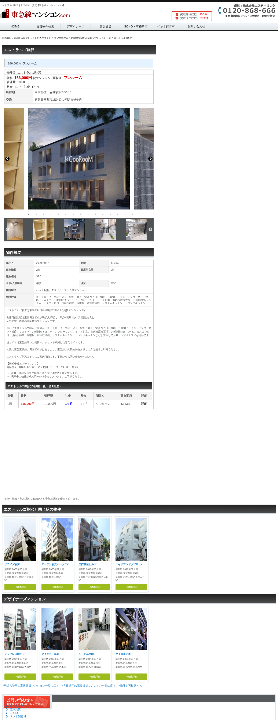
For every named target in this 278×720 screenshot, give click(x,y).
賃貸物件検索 (45, 26)
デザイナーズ (75, 26)
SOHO (14, 713)
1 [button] (29, 214)
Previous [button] (7, 159)
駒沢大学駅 (62, 99)
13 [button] (118, 214)
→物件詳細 (20, 587)
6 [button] (66, 214)
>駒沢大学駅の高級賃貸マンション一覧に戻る (30, 685)
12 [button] (110, 214)
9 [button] (88, 214)
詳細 (144, 403)
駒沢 (58, 92)
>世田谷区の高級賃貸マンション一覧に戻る (89, 685)
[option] (79, 159)
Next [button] (150, 159)
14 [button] (125, 214)
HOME (15, 26)
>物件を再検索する (130, 685)
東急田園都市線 (45, 99)
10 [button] (95, 214)
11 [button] (103, 214)
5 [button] (58, 214)
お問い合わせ (196, 26)
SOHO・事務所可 (136, 26)
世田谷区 (49, 92)
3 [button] (43, 214)
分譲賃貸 (105, 26)
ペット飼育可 (166, 26)
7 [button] (73, 214)
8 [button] (80, 214)
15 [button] (132, 214)
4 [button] (51, 214)
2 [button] (36, 214)
